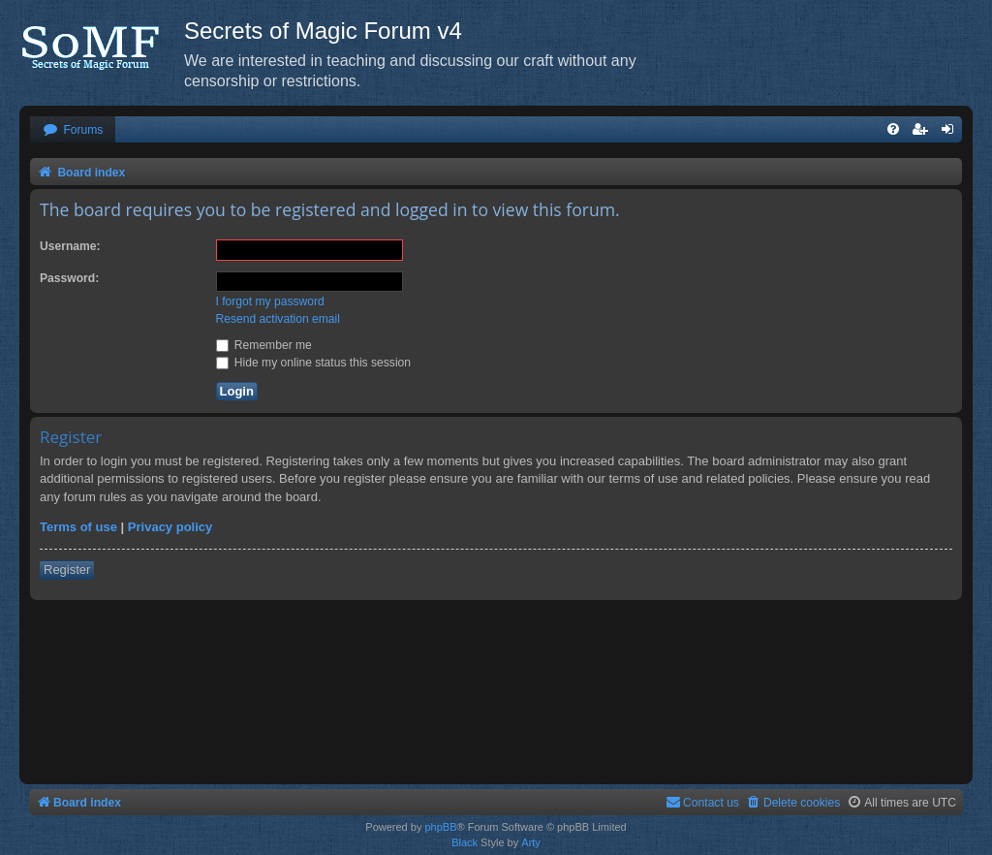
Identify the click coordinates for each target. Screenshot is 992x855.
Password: (69, 278)
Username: (70, 246)
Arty (531, 842)
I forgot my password (270, 301)
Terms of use (78, 527)
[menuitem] (73, 130)
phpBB (440, 827)
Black (464, 842)
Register (67, 569)
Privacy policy (170, 527)
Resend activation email (278, 319)
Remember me (264, 345)
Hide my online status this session (314, 362)
